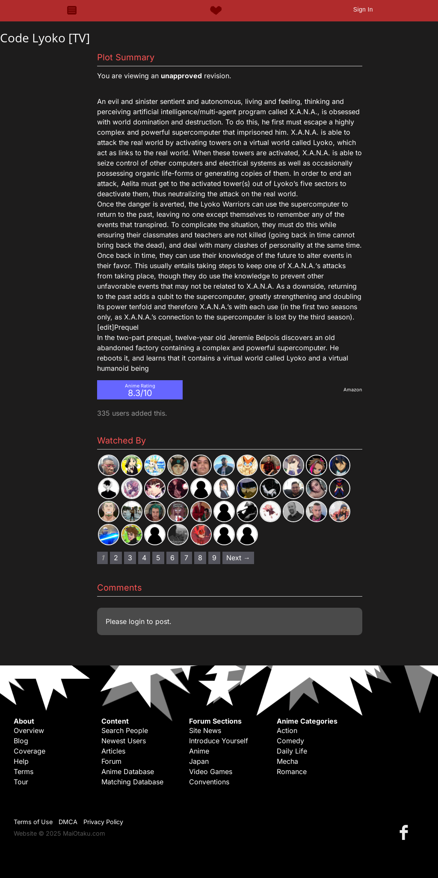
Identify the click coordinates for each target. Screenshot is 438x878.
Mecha (287, 761)
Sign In (363, 9)
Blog (21, 740)
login (137, 621)
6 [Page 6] (172, 557)
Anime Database (127, 771)
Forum (111, 761)
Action (287, 730)
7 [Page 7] (186, 557)
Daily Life (292, 751)
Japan (199, 761)
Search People (124, 730)
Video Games (210, 771)
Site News (205, 730)
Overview (29, 730)
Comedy (290, 740)
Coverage (29, 751)
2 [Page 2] (116, 557)
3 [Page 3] (130, 557)
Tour (21, 781)
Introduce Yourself (218, 740)
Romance (292, 771)
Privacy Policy (103, 821)
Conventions (209, 781)
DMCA (68, 821)
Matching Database (132, 781)
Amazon (352, 390)
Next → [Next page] (238, 557)
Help (21, 761)
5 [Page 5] (158, 557)
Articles (113, 751)
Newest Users (123, 740)
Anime (199, 751)
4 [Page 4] (144, 557)
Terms (23, 771)
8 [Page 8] (200, 557)
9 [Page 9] (214, 557)
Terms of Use (33, 821)
